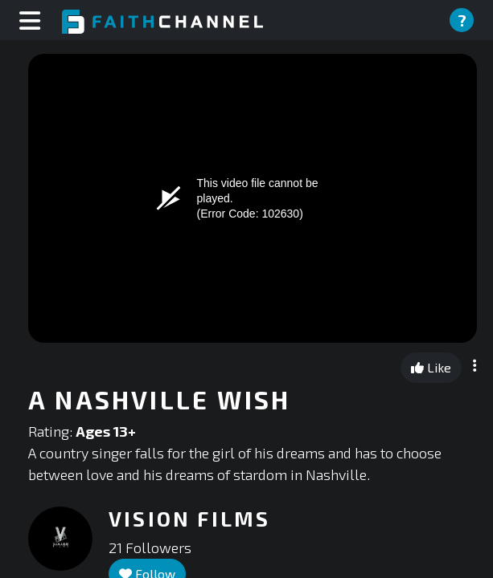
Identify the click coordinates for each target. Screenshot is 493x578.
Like (431, 367)
